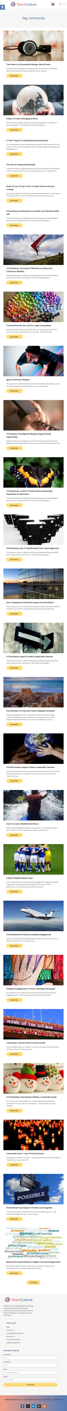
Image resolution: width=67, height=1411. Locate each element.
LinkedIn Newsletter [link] (13, 1343)
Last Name (7, 1362)
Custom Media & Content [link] (14, 1333)
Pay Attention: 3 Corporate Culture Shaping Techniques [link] (30, 710)
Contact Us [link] (10, 1330)
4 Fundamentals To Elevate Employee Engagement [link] (28, 934)
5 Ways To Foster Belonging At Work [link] (22, 118)
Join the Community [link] (13, 1339)
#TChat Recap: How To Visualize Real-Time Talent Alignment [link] (32, 548)
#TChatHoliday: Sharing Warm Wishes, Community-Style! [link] (31, 1097)
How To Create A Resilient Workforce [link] (22, 823)
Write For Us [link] (10, 1336)
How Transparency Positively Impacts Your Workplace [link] (30, 602)
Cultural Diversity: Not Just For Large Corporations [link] (28, 325)
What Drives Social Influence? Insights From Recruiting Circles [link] (33, 1262)
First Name (7, 1355)
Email (5, 1369)
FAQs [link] (8, 1327)
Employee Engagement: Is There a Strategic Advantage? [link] (31, 988)
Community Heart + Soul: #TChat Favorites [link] (25, 1153)
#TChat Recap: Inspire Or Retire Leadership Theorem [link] (29, 656)
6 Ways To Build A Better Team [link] (19, 878)
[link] (2, 7)
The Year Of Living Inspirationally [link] (20, 164)
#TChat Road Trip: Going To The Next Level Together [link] (29, 1207)
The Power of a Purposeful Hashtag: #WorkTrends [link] (28, 64)
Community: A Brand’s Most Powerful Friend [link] (25, 1042)
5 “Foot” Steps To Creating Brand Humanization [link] (27, 140)
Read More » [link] (14, 76)
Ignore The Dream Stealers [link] (18, 379)
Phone (5, 1376)
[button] (53, 4)
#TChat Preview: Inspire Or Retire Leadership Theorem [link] (30, 767)
